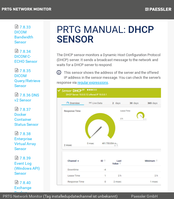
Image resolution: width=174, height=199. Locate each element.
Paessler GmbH (144, 196)
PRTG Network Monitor (22, 196)
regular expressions (92, 82)
